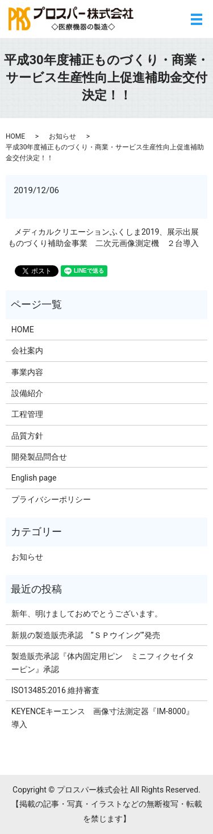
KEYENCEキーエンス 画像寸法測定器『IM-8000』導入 (102, 717)
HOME (15, 136)
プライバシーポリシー (51, 499)
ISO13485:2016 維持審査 (55, 690)
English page (34, 477)
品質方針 (27, 435)
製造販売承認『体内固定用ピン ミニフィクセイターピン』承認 (102, 662)
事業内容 (27, 372)
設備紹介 (27, 393)
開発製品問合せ (39, 456)
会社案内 (27, 350)
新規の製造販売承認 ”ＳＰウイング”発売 (85, 635)
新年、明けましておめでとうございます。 (86, 613)
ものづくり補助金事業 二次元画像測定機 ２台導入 (103, 243)
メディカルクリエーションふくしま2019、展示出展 (106, 231)
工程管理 (27, 414)
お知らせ (62, 136)
